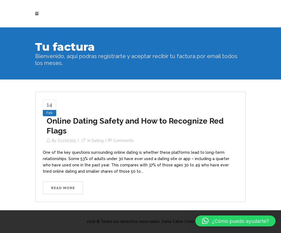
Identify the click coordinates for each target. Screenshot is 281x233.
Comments (123, 140)
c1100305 (67, 140)
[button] (235, 220)
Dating (98, 140)
